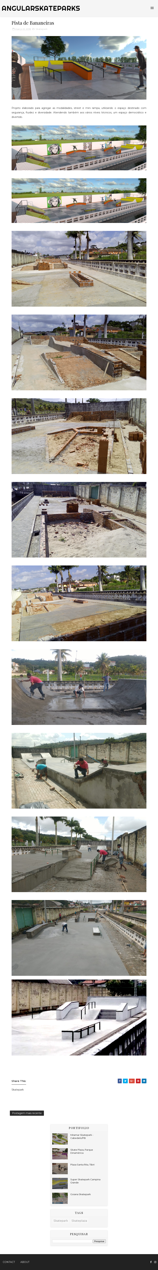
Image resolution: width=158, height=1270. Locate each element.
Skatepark (42, 29)
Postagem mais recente (27, 1113)
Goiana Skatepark (80, 1194)
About (24, 1262)
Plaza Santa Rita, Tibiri (82, 1164)
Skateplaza (79, 1220)
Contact (9, 1262)
